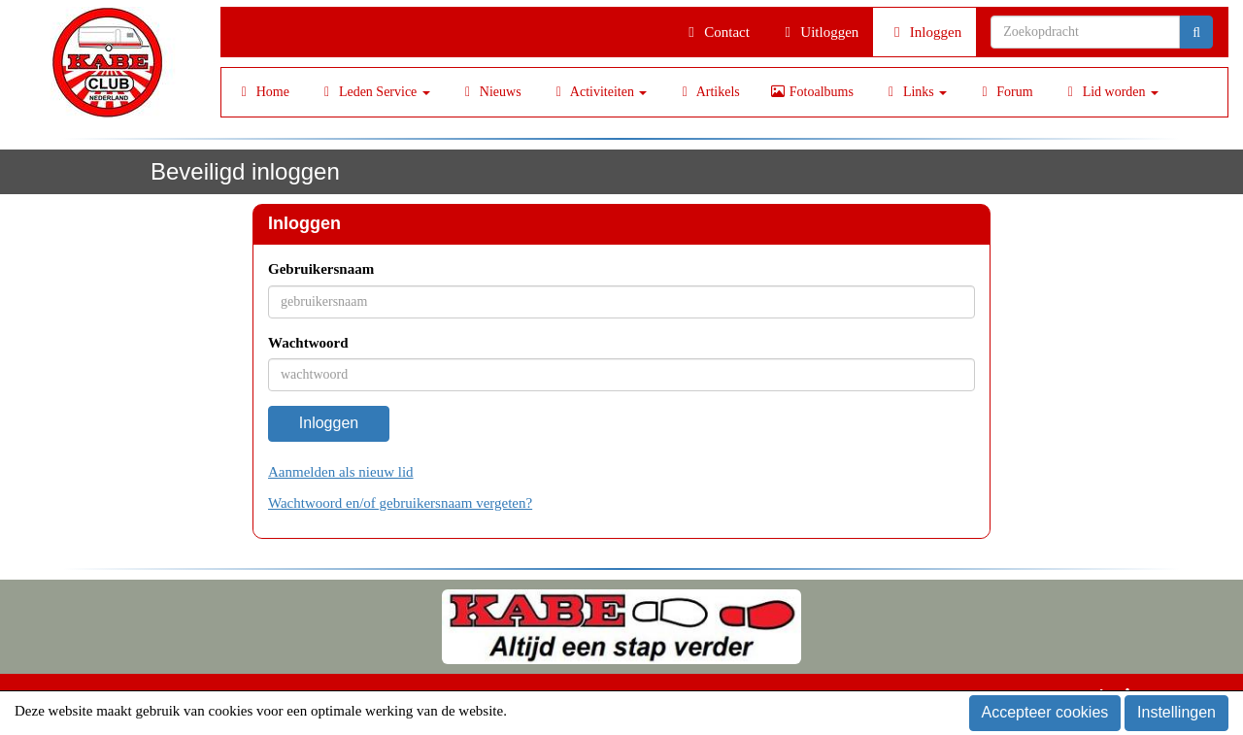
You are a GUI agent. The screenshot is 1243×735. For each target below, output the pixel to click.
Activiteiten (599, 91)
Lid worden (1110, 91)
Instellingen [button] (1176, 712)
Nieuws (490, 91)
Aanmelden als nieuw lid (341, 472)
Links (915, 91)
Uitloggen (819, 32)
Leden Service (374, 91)
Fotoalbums (811, 91)
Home (262, 91)
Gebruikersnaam (321, 269)
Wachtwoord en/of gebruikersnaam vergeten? (400, 503)
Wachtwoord (308, 343)
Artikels (707, 91)
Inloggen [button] (328, 423)
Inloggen (924, 32)
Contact (716, 32)
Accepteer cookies (1045, 712)
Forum (1004, 91)
